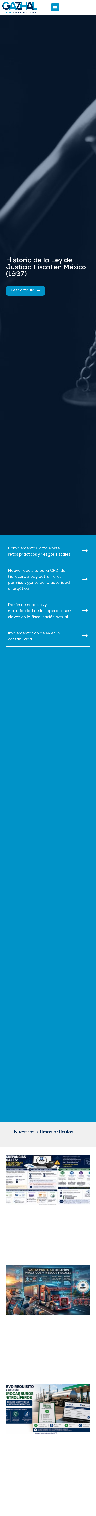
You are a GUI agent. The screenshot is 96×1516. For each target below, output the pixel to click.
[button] (55, 7)
